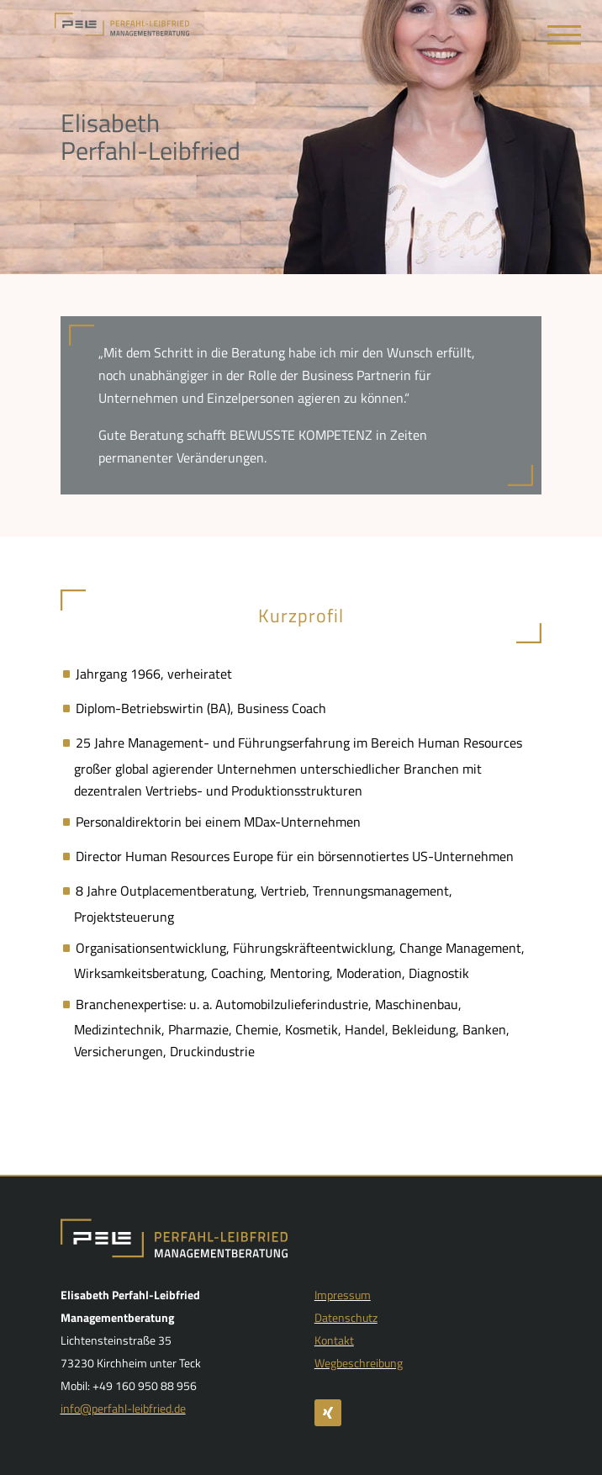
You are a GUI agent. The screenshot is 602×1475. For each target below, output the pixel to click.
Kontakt (334, 1340)
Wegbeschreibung (358, 1363)
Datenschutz (346, 1317)
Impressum (342, 1294)
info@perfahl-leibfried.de (123, 1408)
